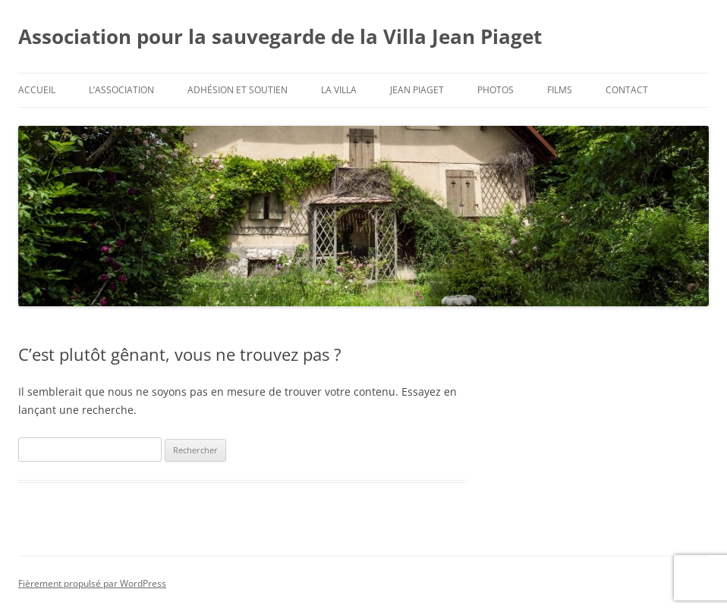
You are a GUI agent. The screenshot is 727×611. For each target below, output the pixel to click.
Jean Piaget (417, 89)
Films (559, 89)
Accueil (36, 89)
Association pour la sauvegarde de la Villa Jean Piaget (280, 36)
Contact (627, 89)
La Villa (339, 89)
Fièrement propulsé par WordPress (92, 583)
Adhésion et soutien (237, 89)
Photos (495, 89)
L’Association (121, 89)
